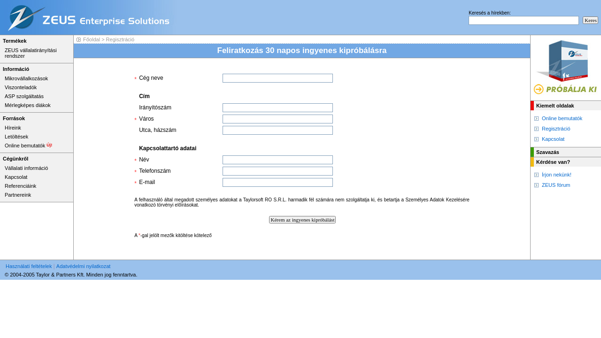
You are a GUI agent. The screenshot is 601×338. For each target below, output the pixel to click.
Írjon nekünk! (556, 174)
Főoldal (91, 39)
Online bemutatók (562, 118)
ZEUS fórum (556, 185)
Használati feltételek (29, 266)
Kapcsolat (553, 139)
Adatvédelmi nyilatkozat (83, 266)
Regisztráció (556, 128)
